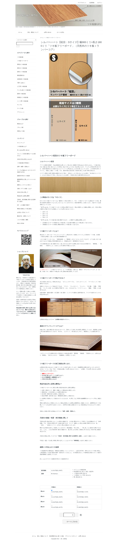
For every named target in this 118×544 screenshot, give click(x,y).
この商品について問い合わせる (82, 475)
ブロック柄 (20, 127)
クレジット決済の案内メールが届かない (26, 154)
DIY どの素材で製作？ (23, 205)
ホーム (19, 32)
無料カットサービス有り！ (24, 185)
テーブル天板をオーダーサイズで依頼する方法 (26, 171)
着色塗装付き (21, 75)
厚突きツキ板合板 (22, 64)
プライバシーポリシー (71, 536)
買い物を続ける (78, 477)
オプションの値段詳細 (80, 469)
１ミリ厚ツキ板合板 (22, 101)
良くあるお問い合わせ (23, 150)
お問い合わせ (46, 32)
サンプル (19, 104)
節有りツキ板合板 (22, 71)
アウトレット (21, 112)
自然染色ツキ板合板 (22, 79)
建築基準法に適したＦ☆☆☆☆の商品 (26, 180)
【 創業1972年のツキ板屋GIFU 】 (59, 459)
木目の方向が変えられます (24, 159)
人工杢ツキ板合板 (22, 86)
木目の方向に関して (22, 192)
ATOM (22, 223)
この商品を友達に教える (80, 473)
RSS (18, 223)
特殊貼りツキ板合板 (22, 97)
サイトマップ (21, 142)
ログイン (98, 2)
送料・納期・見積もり (23, 166)
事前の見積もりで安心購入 (24, 208)
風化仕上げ (20, 123)
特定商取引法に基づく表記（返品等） (84, 471)
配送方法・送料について (24, 216)
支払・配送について (31, 32)
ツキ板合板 (20, 57)
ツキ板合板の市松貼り (23, 163)
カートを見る (59, 32)
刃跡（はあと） (21, 82)
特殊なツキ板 (21, 131)
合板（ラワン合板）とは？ (24, 188)
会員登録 (91, 2)
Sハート (59, 37)
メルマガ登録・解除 (22, 219)
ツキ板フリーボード (50, 37)
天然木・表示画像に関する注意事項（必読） (26, 200)
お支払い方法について (23, 212)
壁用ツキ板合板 (21, 93)
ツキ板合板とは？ (22, 146)
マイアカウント (81, 2)
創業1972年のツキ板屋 (23, 175)
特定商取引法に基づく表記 (56, 536)
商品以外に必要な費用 (23, 196)
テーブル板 (20, 108)
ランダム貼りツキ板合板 (24, 90)
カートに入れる (71, 521)
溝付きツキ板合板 (22, 68)
